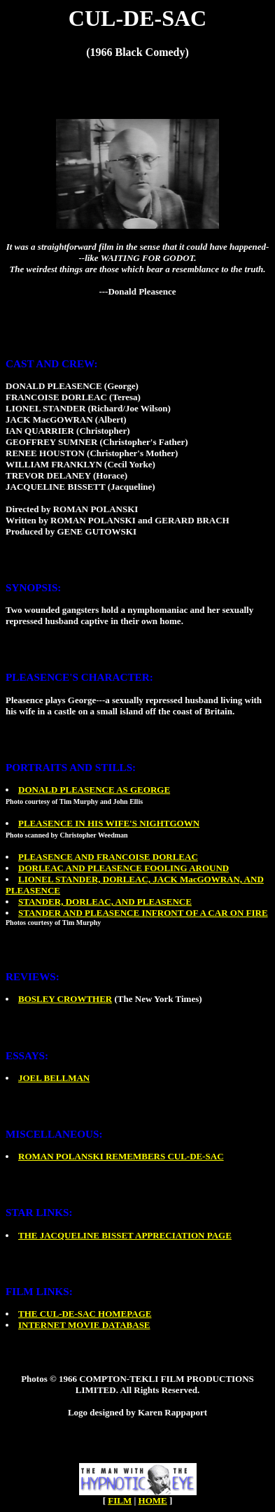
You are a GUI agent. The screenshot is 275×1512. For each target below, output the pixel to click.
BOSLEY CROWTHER (65, 999)
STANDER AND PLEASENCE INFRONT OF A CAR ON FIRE (143, 912)
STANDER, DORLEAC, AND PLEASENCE (105, 901)
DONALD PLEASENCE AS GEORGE (94, 789)
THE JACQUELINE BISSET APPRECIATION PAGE (125, 1235)
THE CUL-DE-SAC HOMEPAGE (84, 1313)
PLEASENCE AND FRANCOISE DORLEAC (108, 857)
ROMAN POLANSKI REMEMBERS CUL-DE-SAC (121, 1156)
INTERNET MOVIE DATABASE (84, 1325)
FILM (120, 1500)
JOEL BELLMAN (54, 1078)
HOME (153, 1500)
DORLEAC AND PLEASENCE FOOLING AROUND (123, 868)
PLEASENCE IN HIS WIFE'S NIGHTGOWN (108, 823)
